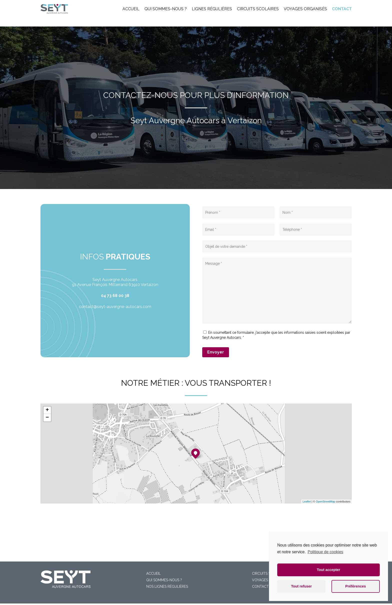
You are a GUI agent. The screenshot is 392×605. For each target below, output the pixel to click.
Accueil (153, 558)
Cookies (185, 597)
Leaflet (306, 501)
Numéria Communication (248, 597)
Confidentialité (165, 597)
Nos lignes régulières (167, 572)
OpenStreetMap (325, 501)
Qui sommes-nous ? (164, 565)
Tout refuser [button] (301, 586)
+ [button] (47, 410)
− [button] (47, 418)
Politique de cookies (325, 552)
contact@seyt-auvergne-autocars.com (115, 306)
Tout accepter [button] (328, 570)
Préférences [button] (355, 586)
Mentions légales (137, 597)
